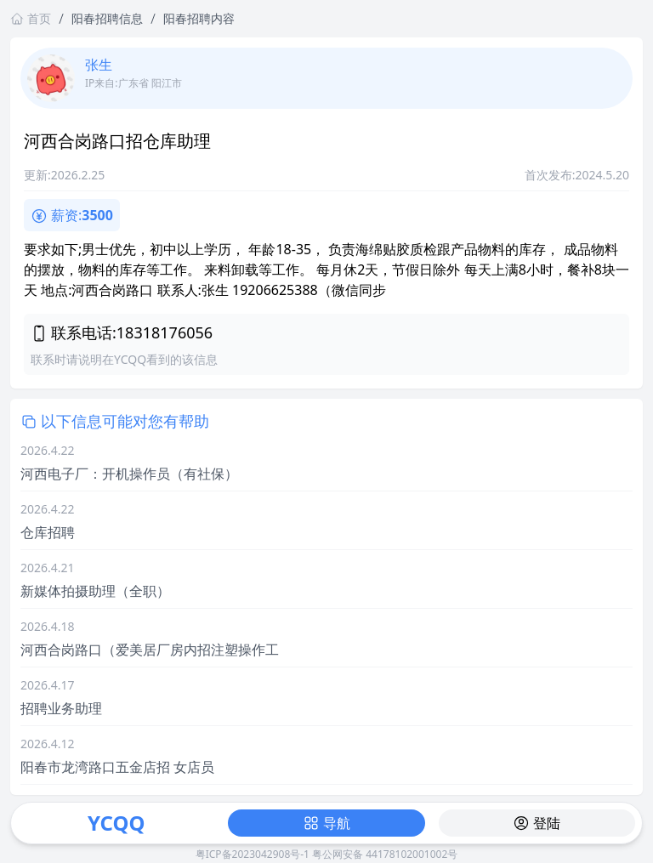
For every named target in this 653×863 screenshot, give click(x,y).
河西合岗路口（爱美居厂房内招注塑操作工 (149, 649)
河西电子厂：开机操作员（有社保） (129, 473)
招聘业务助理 (61, 708)
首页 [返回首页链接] (30, 18)
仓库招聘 (47, 532)
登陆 (536, 823)
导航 (326, 823)
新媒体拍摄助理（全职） (95, 591)
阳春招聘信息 (107, 18)
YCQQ (116, 823)
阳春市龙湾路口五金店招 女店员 (117, 767)
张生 (98, 64)
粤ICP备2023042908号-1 (252, 854)
